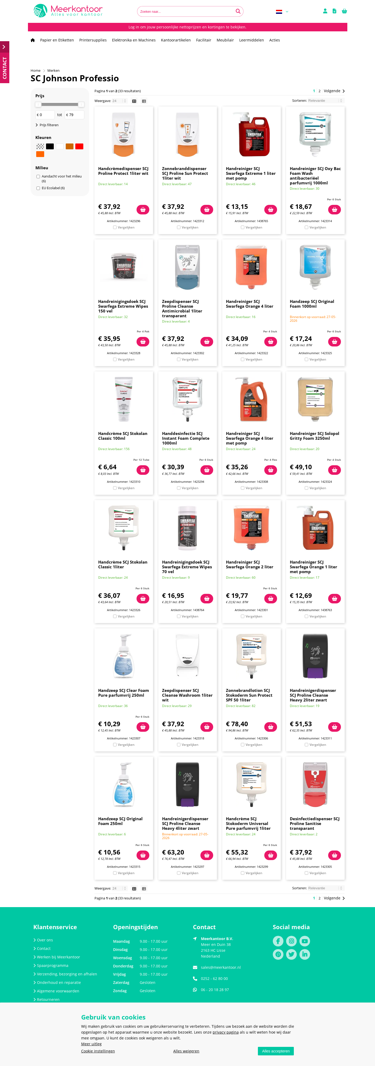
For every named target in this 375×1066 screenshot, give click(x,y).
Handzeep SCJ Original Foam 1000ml (312, 304)
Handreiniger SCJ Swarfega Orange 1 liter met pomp (313, 566)
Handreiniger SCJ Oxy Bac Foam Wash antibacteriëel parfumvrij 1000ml (315, 175)
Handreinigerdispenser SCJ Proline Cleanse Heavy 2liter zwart (313, 695)
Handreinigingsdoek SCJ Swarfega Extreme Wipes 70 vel (187, 566)
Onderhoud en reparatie (57, 982)
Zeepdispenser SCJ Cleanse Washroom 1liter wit (187, 695)
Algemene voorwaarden (56, 990)
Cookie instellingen (98, 1051)
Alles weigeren (186, 1051)
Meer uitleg (91, 1043)
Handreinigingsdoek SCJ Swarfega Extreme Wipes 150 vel (123, 306)
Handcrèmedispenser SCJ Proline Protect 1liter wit (123, 171)
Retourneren (46, 999)
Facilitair (203, 40)
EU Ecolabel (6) (53, 187)
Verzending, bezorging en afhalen (65, 973)
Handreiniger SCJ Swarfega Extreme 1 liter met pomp (251, 173)
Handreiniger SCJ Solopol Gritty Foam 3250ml (314, 436)
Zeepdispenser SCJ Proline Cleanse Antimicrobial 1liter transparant (182, 308)
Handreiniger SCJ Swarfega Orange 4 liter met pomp (249, 438)
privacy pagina (226, 1032)
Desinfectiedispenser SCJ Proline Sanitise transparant (315, 823)
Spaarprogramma (50, 965)
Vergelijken (126, 227)
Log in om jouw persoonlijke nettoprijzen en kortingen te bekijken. (187, 26)
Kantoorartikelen (176, 40)
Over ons (43, 939)
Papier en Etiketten (57, 40)
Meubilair (225, 40)
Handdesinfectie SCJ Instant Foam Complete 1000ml (185, 438)
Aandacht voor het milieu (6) (62, 178)
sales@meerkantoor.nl (221, 967)
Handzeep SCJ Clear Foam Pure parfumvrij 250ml (123, 693)
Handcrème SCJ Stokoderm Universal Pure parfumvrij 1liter (248, 823)
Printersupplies (93, 40)
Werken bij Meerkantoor (56, 956)
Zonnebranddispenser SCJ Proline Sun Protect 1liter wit (185, 173)
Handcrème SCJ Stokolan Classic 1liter (122, 564)
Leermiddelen (251, 40)
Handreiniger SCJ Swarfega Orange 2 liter (249, 564)
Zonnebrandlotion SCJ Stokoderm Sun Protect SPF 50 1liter (249, 695)
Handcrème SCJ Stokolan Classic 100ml (122, 436)
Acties (274, 40)
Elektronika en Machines (134, 40)
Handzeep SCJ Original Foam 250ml (120, 821)
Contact (42, 948)
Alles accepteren (276, 1051)
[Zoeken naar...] (238, 11)
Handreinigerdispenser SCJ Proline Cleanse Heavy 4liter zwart (185, 823)
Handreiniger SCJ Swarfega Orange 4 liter (249, 304)
